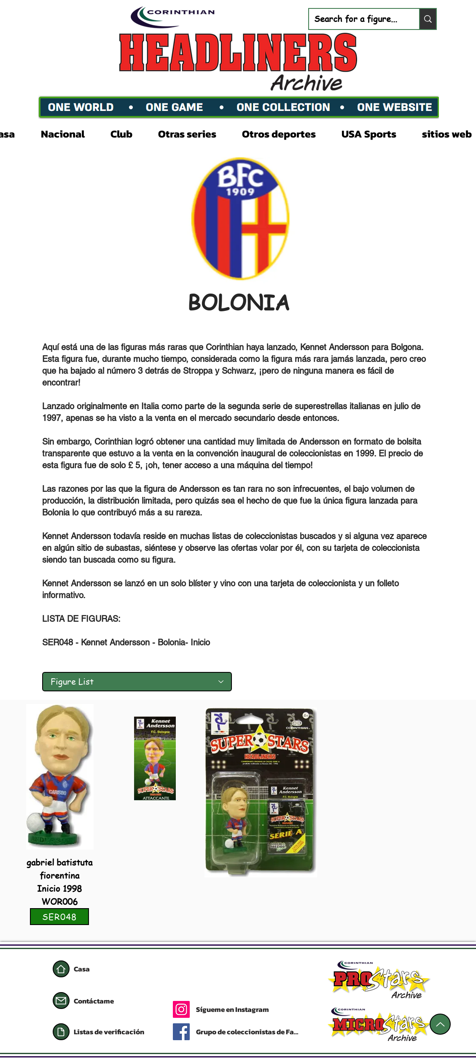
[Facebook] (181, 1031)
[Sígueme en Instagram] (264, 1009)
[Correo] (61, 1000)
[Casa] (61, 968)
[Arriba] (440, 1024)
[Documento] (61, 1031)
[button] (69, 133)
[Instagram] (181, 1009)
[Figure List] (137, 681)
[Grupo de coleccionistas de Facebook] (248, 1031)
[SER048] (59, 916)
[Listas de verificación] (114, 1031)
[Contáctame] (104, 1001)
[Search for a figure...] (357, 19)
